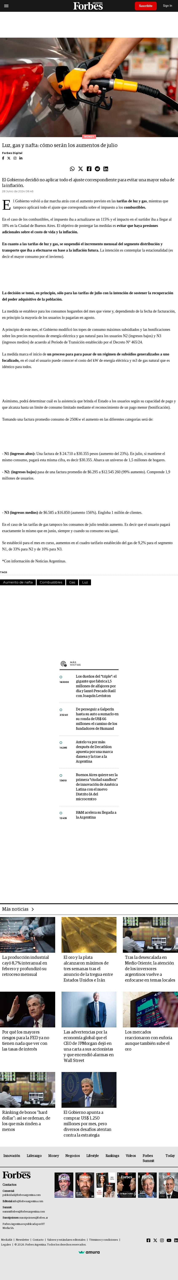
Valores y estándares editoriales (66, 1240)
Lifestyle (92, 1156)
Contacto (38, 1240)
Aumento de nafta (18, 582)
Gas (72, 582)
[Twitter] (155, 1241)
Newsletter (22, 1240)
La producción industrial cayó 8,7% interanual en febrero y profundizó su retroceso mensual (25, 966)
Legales (6, 1244)
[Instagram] (162, 1241)
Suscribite (146, 6)
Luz (85, 582)
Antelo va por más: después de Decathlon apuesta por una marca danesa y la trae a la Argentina (94, 752)
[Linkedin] (176, 1241)
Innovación (11, 1156)
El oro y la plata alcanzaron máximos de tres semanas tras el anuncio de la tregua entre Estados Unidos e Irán (88, 968)
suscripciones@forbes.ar (33, 1217)
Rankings (112, 1156)
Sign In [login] (167, 6)
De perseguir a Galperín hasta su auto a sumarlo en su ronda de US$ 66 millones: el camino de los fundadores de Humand (97, 719)
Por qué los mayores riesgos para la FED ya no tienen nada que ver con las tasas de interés (25, 1040)
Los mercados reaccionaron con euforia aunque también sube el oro (148, 1040)
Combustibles (51, 582)
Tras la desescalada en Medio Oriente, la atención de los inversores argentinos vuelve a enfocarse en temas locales (150, 968)
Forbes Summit (148, 1158)
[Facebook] (148, 1241)
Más (94, 663)
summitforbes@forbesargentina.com (24, 1211)
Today (170, 1156)
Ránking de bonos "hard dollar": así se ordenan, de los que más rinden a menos (26, 1121)
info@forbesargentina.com (28, 1201)
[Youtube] (169, 1241)
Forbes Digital (12, 153)
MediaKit (6, 1240)
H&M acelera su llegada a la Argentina (96, 815)
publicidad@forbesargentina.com (22, 1195)
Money (53, 1156)
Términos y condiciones (103, 1240)
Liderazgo (34, 1156)
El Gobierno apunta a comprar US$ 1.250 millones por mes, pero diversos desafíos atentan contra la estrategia (87, 1123)
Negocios (72, 1156)
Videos (131, 1156)
